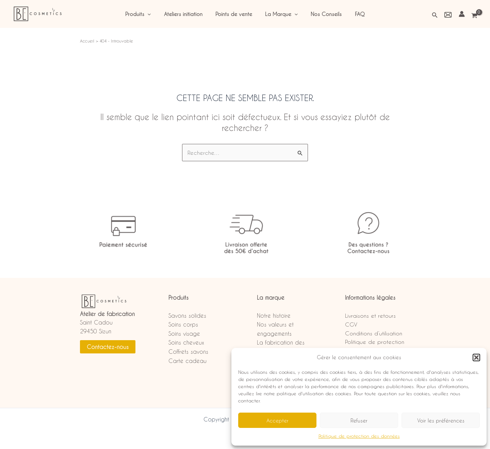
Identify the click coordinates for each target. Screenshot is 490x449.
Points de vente (235, 14)
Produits (145, 14)
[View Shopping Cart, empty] (474, 16)
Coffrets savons (188, 351)
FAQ (353, 14)
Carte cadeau (187, 360)
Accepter (277, 420)
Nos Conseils (322, 14)
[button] (476, 357)
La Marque (280, 14)
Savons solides (187, 315)
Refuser (359, 420)
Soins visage (184, 333)
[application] (154, 14)
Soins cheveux (186, 342)
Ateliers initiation (187, 14)
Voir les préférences (440, 420)
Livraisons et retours (370, 315)
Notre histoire (274, 315)
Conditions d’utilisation (373, 333)
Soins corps (183, 324)
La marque (270, 297)
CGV (351, 324)
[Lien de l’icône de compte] (462, 14)
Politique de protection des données (359, 436)
